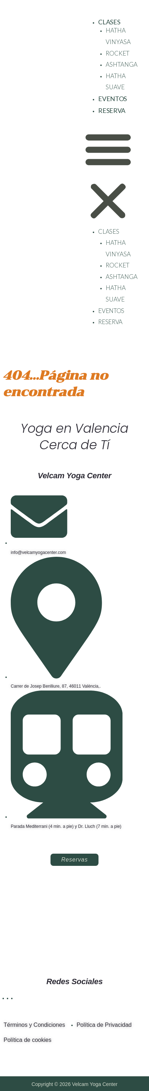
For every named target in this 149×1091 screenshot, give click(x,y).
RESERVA (111, 110)
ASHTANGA (122, 64)
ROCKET (117, 53)
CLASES (109, 22)
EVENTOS (112, 99)
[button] (108, 176)
